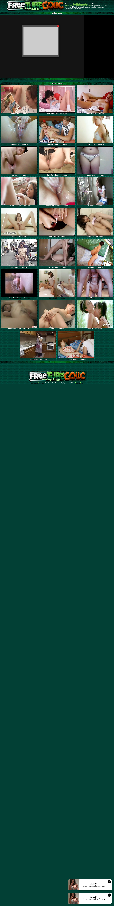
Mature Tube (68, 5)
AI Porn (88, 5)
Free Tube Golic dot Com (80, 4)
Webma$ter (79, 383)
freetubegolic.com (37, 383)
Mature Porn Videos (79, 5)
